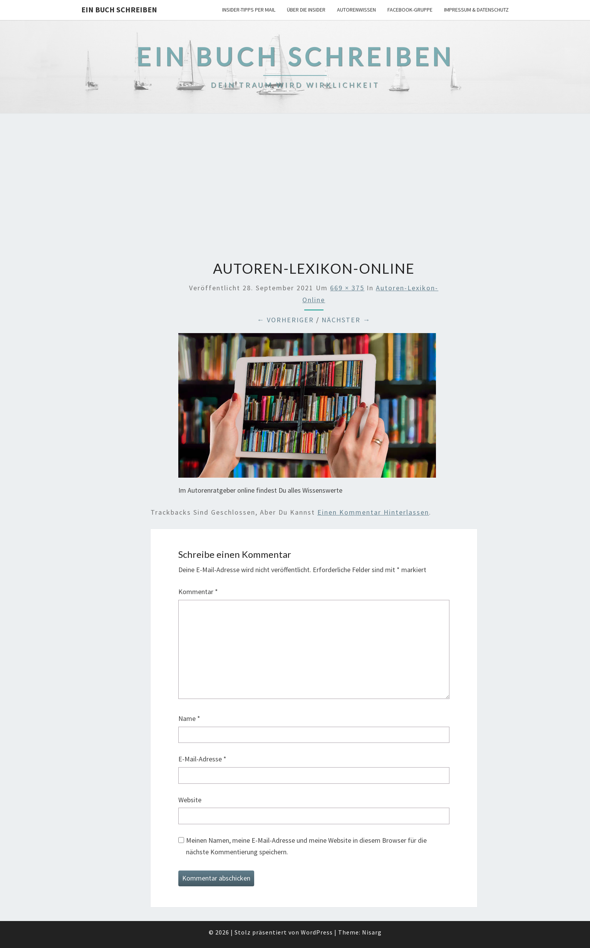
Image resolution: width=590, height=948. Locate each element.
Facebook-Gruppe (409, 9)
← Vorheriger (285, 319)
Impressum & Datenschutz (476, 9)
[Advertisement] (295, 188)
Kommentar (198, 591)
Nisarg (372, 932)
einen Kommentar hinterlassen (373, 512)
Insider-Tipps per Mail (248, 9)
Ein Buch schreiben (119, 9)
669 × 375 (347, 287)
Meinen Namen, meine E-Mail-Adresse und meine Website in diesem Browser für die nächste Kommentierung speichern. (306, 846)
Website (189, 799)
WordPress (317, 932)
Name (189, 718)
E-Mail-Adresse (202, 758)
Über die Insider (306, 9)
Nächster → (346, 319)
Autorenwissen (356, 9)
